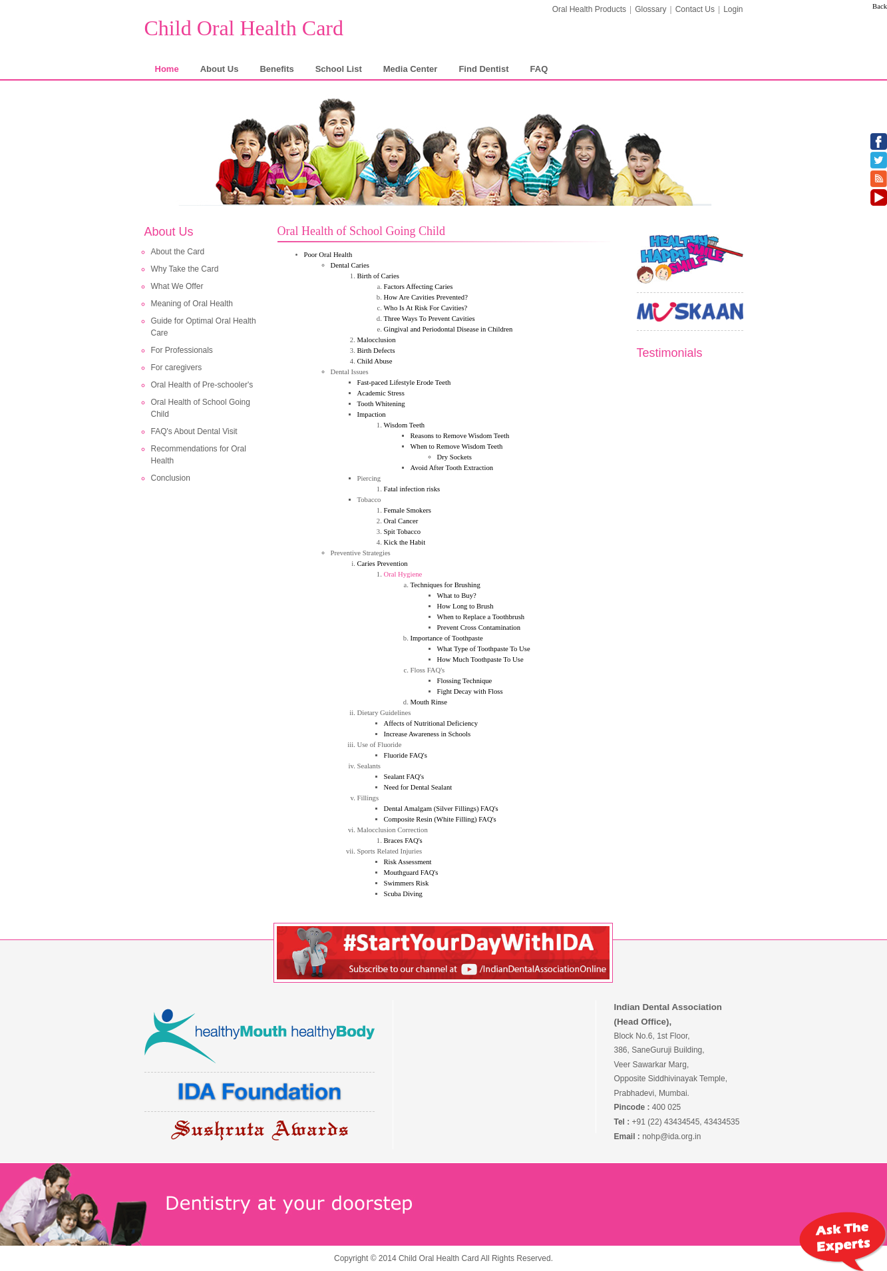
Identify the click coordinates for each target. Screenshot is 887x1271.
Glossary (650, 9)
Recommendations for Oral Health (198, 454)
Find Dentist (483, 69)
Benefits (276, 69)
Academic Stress (381, 393)
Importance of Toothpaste (447, 638)
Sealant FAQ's (404, 776)
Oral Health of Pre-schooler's (202, 384)
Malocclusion (376, 340)
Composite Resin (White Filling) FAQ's (440, 819)
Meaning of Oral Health (192, 303)
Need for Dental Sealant (418, 787)
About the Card (178, 251)
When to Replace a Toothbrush (481, 617)
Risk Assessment (408, 862)
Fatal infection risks (412, 489)
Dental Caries (350, 265)
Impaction (371, 414)
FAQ (539, 69)
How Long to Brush (465, 606)
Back (879, 6)
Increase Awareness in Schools (427, 734)
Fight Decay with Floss (470, 691)
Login (733, 9)
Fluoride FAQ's (405, 755)
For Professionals (182, 350)
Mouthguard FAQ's (411, 872)
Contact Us (695, 9)
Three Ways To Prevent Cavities (429, 318)
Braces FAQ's (403, 840)
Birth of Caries (378, 276)
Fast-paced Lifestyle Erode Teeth (404, 382)
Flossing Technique (464, 680)
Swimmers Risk (406, 883)
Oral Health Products (589, 9)
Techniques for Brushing (445, 585)
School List (338, 69)
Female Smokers (407, 510)
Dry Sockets (454, 457)
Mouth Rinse (429, 702)
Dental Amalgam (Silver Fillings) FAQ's (441, 808)
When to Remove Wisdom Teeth (457, 446)
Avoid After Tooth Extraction (452, 467)
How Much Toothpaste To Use (480, 659)
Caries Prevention (382, 563)
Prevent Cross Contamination (479, 627)
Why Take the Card (185, 269)
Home (167, 69)
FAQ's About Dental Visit (194, 431)
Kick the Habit (405, 542)
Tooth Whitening (381, 403)
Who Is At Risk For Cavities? (426, 308)
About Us (219, 69)
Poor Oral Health (328, 254)
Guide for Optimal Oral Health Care (203, 327)
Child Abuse (375, 361)
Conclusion (170, 478)
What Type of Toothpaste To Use (483, 648)
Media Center (410, 69)
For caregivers (176, 367)
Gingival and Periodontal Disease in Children (448, 329)
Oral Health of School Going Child (200, 408)
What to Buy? (456, 595)
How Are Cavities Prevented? (426, 297)
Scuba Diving (403, 893)
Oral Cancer (401, 521)
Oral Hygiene (403, 574)
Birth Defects (376, 350)
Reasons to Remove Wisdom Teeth (460, 435)
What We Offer (177, 286)
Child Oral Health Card (243, 28)
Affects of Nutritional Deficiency (431, 723)
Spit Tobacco (402, 531)
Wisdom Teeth (404, 425)
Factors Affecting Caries (418, 286)
